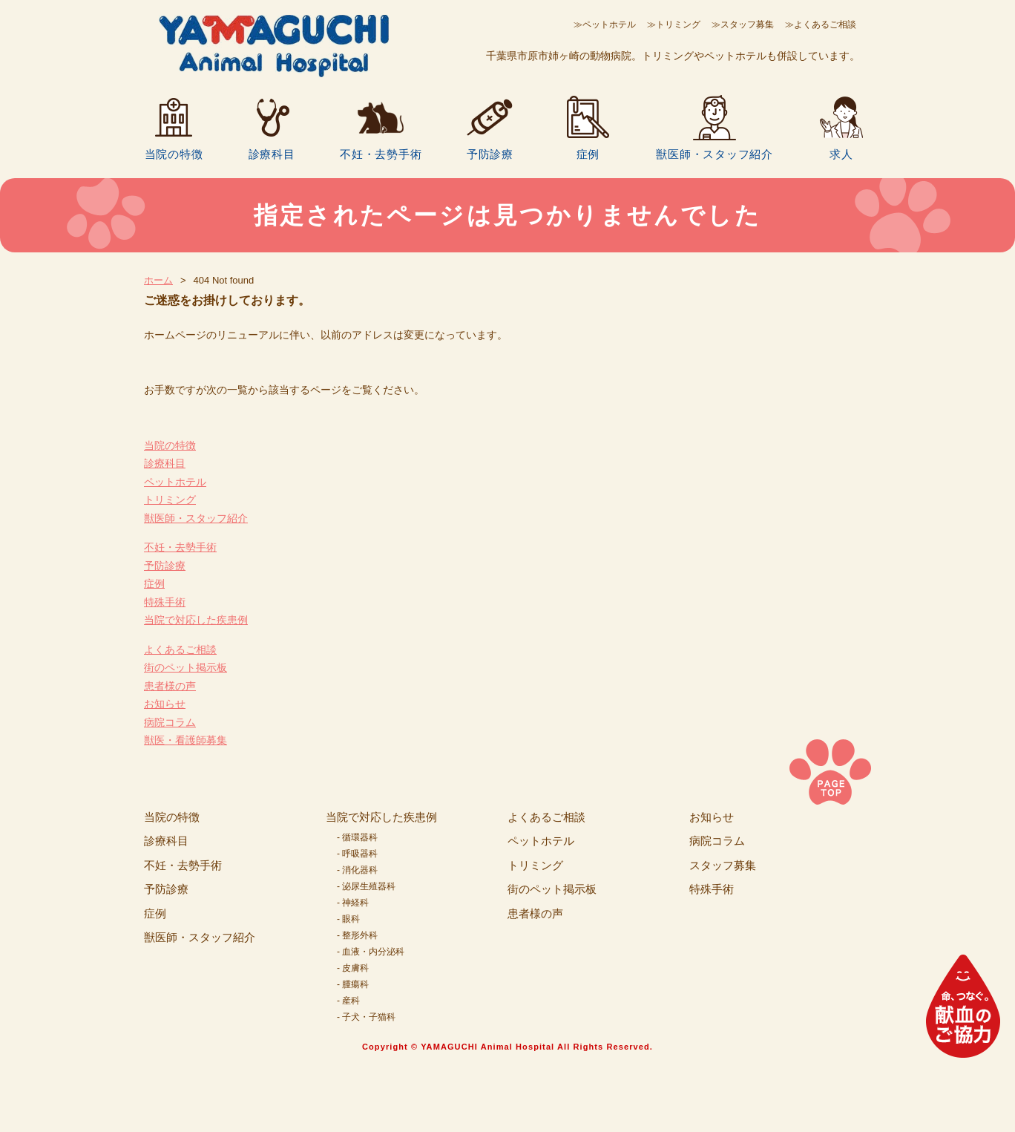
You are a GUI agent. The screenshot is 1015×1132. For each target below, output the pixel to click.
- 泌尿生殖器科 (366, 886)
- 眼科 (348, 919)
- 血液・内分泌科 (370, 951)
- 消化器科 (357, 870)
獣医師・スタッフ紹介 (714, 154)
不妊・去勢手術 (380, 154)
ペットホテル (175, 482)
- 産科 (348, 1000)
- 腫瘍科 (353, 984)
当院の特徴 (174, 154)
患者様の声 (170, 686)
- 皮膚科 (353, 968)
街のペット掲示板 (185, 667)
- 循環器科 (357, 837)
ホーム (158, 280)
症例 (588, 154)
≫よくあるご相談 (820, 24)
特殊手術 (164, 602)
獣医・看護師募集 (185, 740)
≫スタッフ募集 (743, 24)
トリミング (170, 500)
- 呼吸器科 (357, 853)
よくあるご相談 (180, 649)
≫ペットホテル (605, 24)
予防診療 (490, 154)
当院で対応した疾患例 (196, 620)
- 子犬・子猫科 (366, 1017)
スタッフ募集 (722, 865)
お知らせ (164, 704)
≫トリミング (673, 24)
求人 (841, 154)
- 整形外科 (357, 935)
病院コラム (170, 722)
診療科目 (272, 154)
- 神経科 (353, 902)
